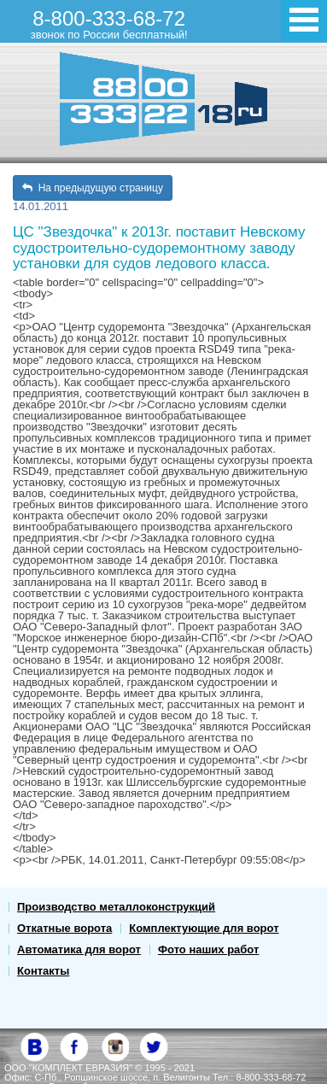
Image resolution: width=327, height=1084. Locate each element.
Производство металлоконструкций (116, 906)
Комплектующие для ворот (203, 928)
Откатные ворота (64, 928)
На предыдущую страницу (92, 188)
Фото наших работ (208, 949)
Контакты (43, 970)
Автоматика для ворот (79, 949)
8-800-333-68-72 (109, 24)
